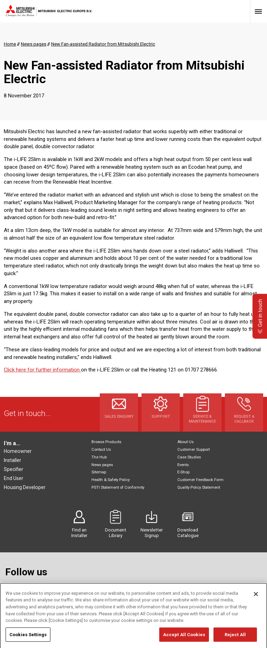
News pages (102, 465)
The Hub (99, 457)
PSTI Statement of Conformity (117, 487)
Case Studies (189, 457)
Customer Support (193, 449)
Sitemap (98, 472)
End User (13, 478)
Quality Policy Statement (198, 487)
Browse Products (106, 442)
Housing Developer (25, 487)
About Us (185, 442)
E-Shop (183, 472)
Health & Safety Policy (110, 480)
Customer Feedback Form (200, 480)
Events (183, 465)
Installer (12, 460)
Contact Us (101, 449)
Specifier (13, 469)
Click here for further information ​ (42, 370)
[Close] (256, 601)
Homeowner (18, 451)
